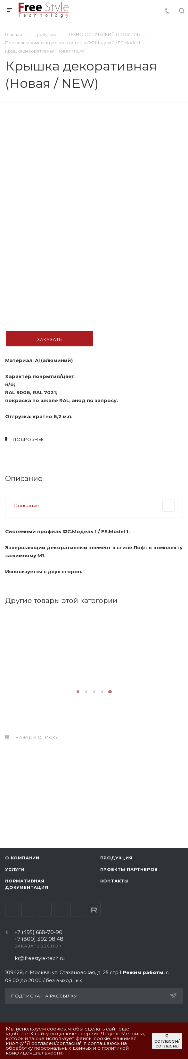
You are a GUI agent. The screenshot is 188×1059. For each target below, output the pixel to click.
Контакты (114, 880)
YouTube (45, 909)
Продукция (116, 857)
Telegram (28, 909)
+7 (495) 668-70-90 (38, 932)
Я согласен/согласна (167, 1041)
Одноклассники (61, 909)
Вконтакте (12, 909)
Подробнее (48, 728)
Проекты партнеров (129, 869)
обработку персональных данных (49, 1048)
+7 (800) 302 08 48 (38, 939)
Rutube (94, 909)
